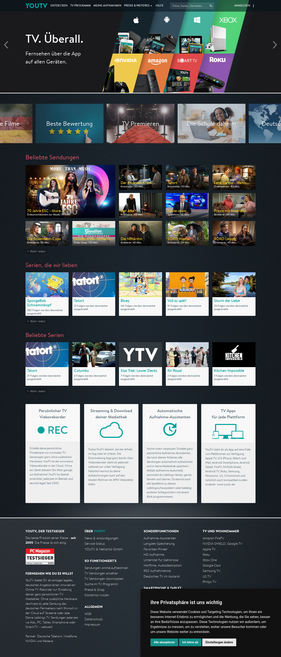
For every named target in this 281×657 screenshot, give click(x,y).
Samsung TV (211, 571)
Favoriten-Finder (155, 549)
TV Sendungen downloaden (104, 578)
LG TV (207, 576)
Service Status (95, 543)
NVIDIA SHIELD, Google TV (222, 543)
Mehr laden (37, 251)
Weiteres (137, 5)
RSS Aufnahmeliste (157, 571)
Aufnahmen (107, 5)
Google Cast (212, 565)
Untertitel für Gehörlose (161, 560)
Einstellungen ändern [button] (219, 642)
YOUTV (36, 5)
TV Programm (80, 5)
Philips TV (209, 582)
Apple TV (209, 549)
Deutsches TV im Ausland (162, 576)
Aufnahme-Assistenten (160, 538)
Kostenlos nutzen (97, 595)
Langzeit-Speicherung (159, 543)
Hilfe (160, 5)
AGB (88, 614)
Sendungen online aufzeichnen (106, 568)
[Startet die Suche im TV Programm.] (192, 6)
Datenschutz (94, 619)
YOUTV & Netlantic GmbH (104, 549)
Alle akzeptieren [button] (164, 642)
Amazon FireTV (213, 538)
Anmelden (242, 5)
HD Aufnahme (154, 554)
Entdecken (59, 5)
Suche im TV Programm (101, 584)
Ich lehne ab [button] (190, 642)
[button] (253, 6)
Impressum (92, 624)
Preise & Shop (94, 589)
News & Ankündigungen (102, 538)
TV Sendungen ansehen (101, 573)
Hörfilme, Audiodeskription (163, 565)
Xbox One (210, 560)
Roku (206, 554)
